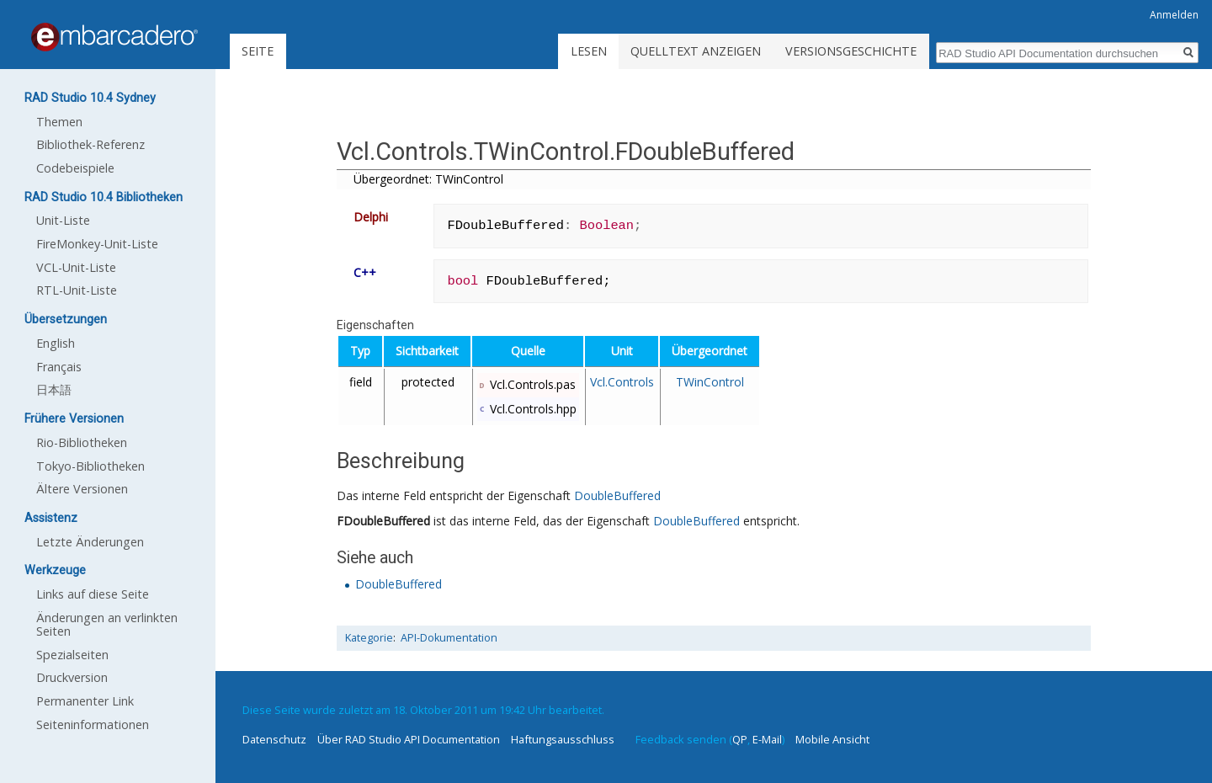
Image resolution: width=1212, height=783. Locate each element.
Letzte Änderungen (90, 542)
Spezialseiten (72, 655)
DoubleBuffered (617, 495)
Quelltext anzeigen (695, 51)
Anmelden (1174, 15)
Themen (59, 122)
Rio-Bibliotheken (81, 442)
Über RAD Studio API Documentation (408, 739)
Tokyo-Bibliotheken (90, 466)
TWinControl (710, 382)
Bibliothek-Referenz (90, 144)
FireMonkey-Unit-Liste (97, 244)
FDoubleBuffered (383, 521)
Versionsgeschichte (851, 51)
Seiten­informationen (92, 724)
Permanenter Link (85, 701)
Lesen (589, 51)
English (55, 343)
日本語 (54, 389)
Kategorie (369, 638)
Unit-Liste (63, 220)
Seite (258, 51)
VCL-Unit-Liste (76, 267)
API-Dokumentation (449, 638)
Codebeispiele (75, 168)
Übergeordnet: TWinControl (428, 179)
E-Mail (767, 739)
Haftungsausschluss (562, 739)
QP (739, 739)
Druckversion (72, 677)
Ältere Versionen (82, 489)
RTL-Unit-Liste (76, 290)
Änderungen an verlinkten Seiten (107, 624)
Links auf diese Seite (92, 594)
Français (59, 367)
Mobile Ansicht (832, 739)
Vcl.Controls (622, 382)
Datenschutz (274, 739)
